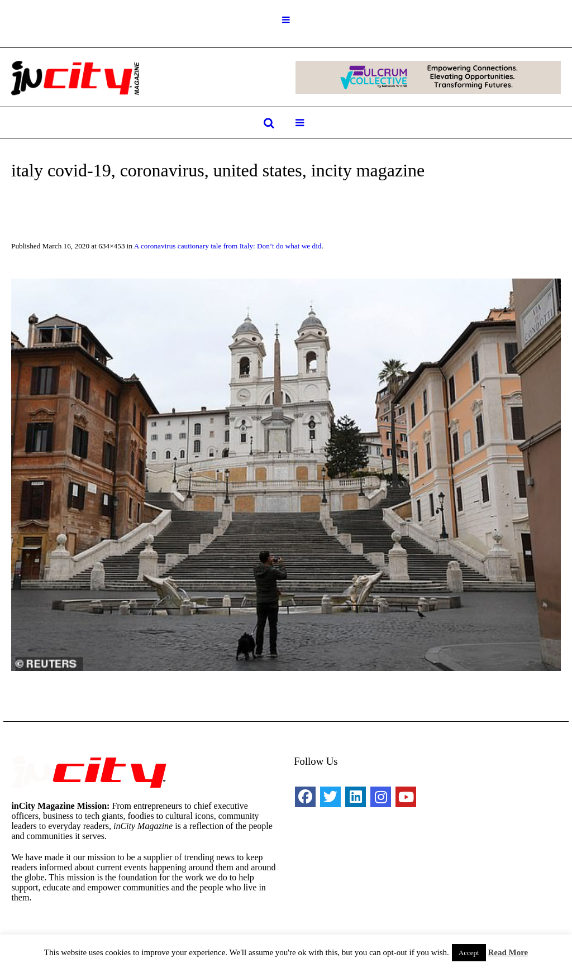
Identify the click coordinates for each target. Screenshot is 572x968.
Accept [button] (469, 952)
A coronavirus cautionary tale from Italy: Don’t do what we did (228, 246)
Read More (508, 952)
